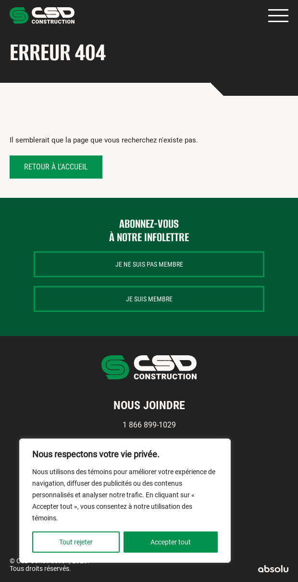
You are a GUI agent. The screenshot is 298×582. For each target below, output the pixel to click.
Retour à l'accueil (56, 166)
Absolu (273, 568)
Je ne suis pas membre (149, 264)
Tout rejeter (76, 542)
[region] (125, 501)
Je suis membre (149, 299)
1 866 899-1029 (149, 424)
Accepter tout (170, 542)
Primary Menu (278, 15)
